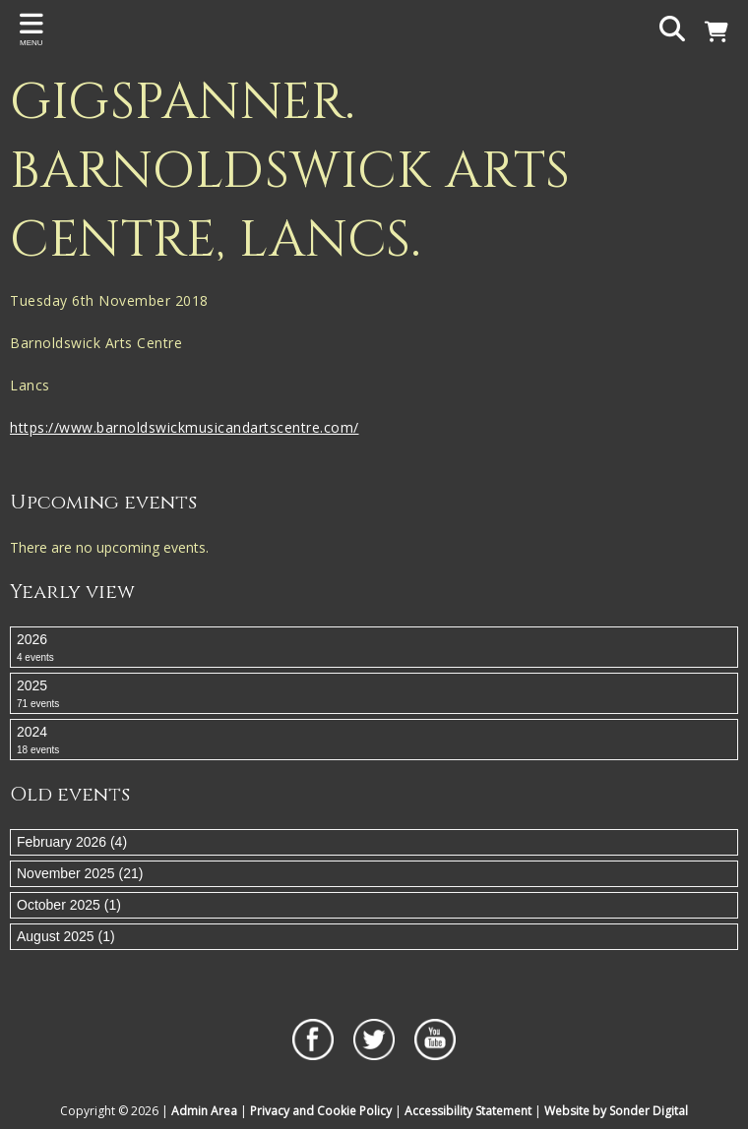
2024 (374, 740)
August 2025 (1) (66, 936)
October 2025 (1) (69, 905)
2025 (374, 694)
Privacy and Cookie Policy (321, 1110)
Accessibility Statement (468, 1110)
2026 (374, 648)
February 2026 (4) (72, 842)
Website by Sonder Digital (616, 1110)
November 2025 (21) (80, 873)
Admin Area (204, 1110)
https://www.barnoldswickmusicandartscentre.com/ (184, 427)
